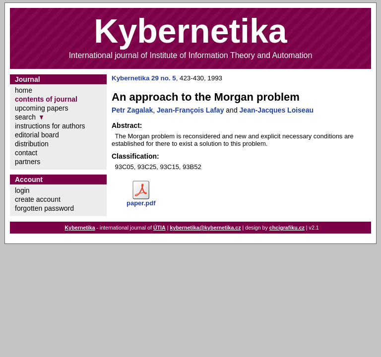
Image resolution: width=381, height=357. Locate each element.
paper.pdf (141, 203)
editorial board (37, 135)
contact (26, 153)
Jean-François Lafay (190, 110)
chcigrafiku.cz (287, 228)
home (23, 90)
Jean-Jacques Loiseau (277, 110)
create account (38, 199)
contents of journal (46, 99)
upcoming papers (41, 108)
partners (27, 162)
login (22, 190)
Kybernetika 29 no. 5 (144, 78)
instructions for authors (50, 126)
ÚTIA (159, 228)
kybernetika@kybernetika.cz (205, 228)
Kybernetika (80, 228)
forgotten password (44, 208)
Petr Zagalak (132, 110)
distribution (32, 144)
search (25, 117)
